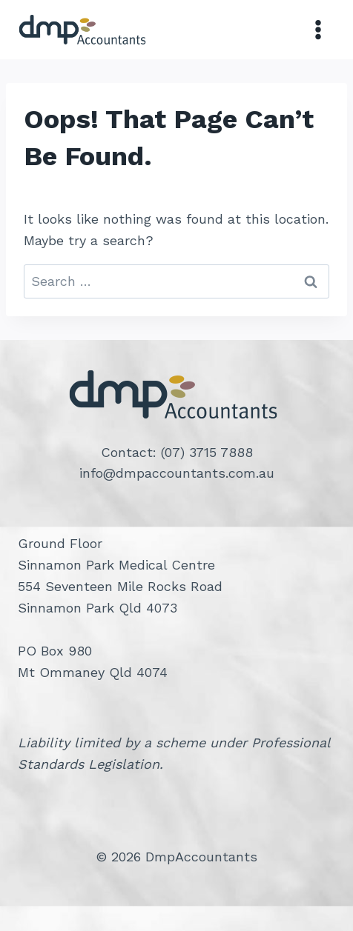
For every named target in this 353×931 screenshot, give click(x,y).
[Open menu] (317, 29)
